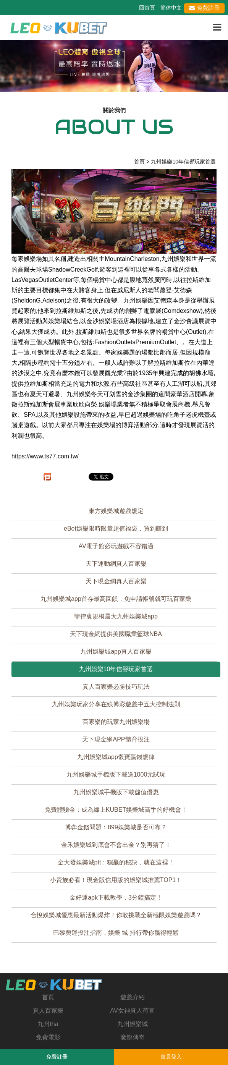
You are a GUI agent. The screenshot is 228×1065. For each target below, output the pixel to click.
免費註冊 (204, 8)
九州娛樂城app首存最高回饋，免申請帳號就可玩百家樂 (115, 599)
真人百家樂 (48, 1010)
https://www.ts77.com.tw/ (45, 456)
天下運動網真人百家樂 (116, 563)
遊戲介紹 (132, 997)
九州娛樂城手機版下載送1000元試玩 (116, 774)
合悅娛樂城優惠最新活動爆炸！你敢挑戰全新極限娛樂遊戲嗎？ (116, 915)
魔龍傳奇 (132, 1037)
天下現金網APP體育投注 (115, 739)
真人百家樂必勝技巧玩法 (116, 686)
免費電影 (48, 1037)
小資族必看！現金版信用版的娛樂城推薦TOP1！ (116, 880)
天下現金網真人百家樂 (116, 581)
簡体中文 (171, 8)
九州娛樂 (135, 300)
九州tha (47, 1024)
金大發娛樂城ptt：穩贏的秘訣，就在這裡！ (116, 862)
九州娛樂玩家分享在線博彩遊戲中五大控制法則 (116, 704)
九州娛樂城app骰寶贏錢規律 (116, 757)
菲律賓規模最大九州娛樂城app (116, 616)
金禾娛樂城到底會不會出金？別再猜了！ (116, 845)
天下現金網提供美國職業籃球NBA (116, 634)
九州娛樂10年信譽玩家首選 (116, 669)
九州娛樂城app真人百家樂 (116, 651)
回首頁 (147, 8)
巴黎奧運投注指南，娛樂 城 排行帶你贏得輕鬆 (116, 932)
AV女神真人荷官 (132, 1010)
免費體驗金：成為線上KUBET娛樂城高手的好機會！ (116, 809)
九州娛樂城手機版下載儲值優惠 (116, 792)
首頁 (48, 997)
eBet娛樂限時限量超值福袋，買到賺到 (116, 528)
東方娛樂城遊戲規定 (116, 511)
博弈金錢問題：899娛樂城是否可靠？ (116, 827)
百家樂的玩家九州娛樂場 (116, 722)
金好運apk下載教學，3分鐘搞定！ (116, 897)
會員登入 (171, 1057)
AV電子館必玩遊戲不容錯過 (115, 546)
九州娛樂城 (132, 1024)
